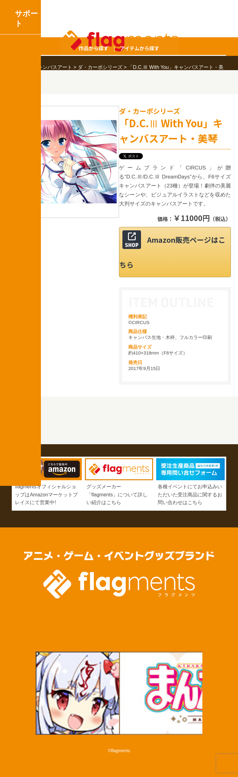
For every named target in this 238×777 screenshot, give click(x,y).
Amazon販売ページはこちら (172, 252)
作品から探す (93, 48)
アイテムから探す (139, 48)
